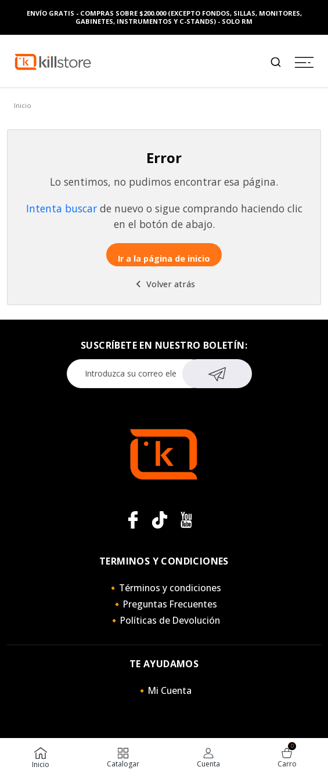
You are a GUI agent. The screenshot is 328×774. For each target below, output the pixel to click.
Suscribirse (217, 372)
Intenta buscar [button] (61, 208)
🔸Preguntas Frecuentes (164, 604)
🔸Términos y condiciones (164, 588)
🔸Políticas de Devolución (164, 620)
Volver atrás (164, 284)
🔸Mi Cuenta (164, 690)
